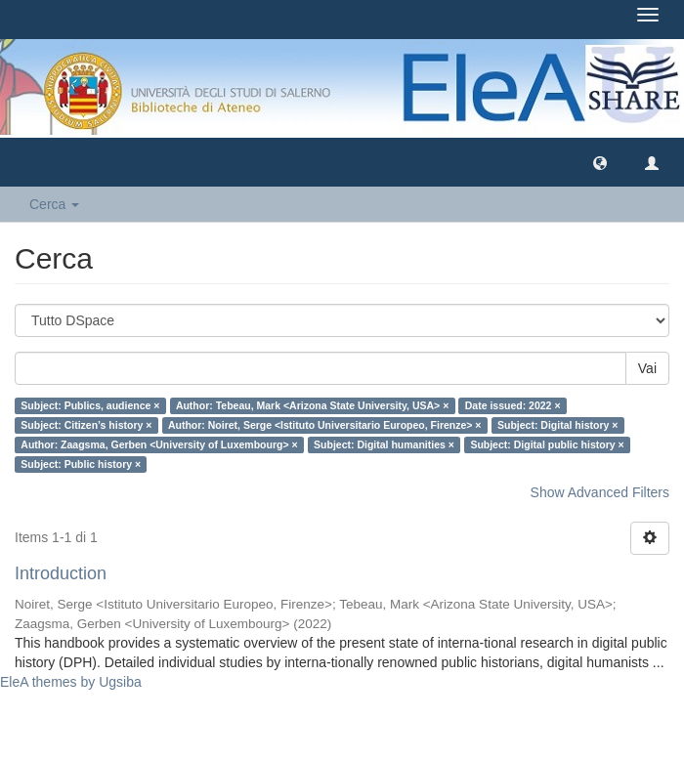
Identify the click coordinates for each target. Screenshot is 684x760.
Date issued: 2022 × (513, 405)
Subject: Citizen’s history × (86, 425)
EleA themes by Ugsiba (71, 682)
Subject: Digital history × (557, 425)
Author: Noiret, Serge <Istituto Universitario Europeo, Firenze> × (325, 425)
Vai (647, 368)
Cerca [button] (54, 204)
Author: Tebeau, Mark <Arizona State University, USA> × (312, 405)
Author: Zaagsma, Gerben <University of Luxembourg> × (159, 444)
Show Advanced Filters (600, 492)
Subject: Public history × (81, 464)
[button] (600, 162)
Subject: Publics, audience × (90, 405)
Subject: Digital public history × (546, 444)
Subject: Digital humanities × (384, 444)
